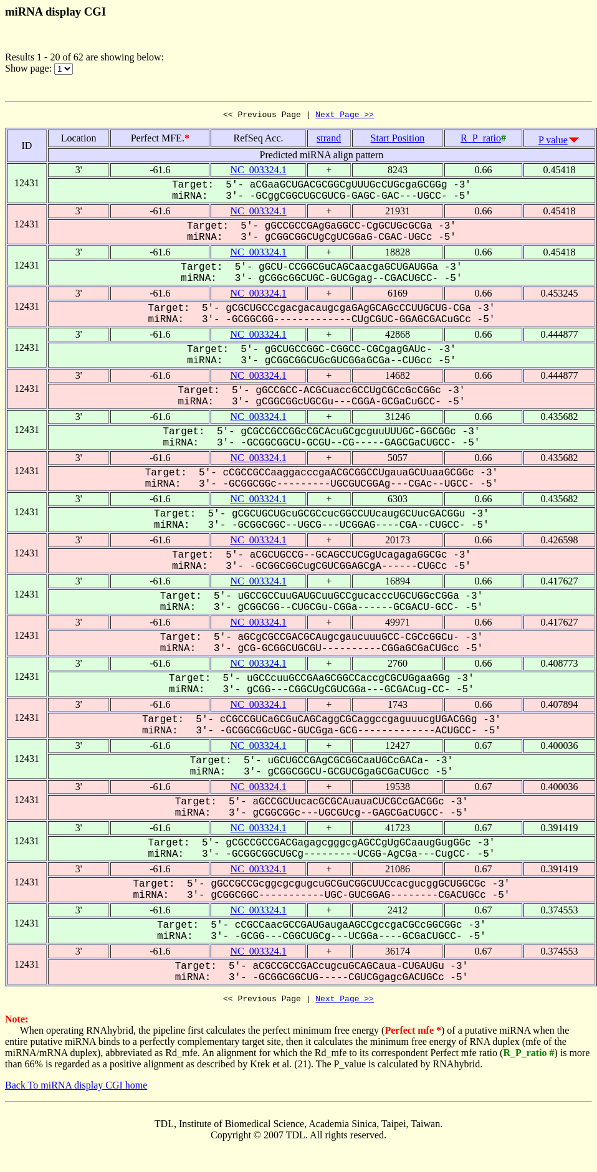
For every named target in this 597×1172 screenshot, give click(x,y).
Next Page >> (344, 115)
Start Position (398, 140)
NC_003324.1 (258, 171)
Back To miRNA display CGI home (76, 1089)
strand (329, 140)
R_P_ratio (481, 140)
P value (553, 141)
